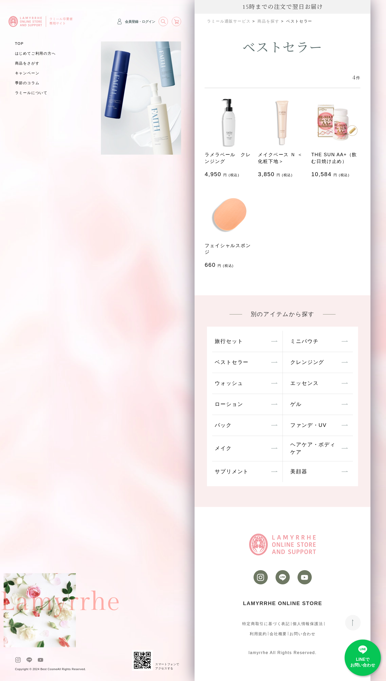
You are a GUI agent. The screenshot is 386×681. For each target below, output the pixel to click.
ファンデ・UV (308, 425)
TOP (19, 43)
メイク (223, 448)
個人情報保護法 (308, 623)
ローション (229, 404)
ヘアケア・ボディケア (312, 448)
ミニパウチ (304, 341)
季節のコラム (27, 83)
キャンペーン (27, 73)
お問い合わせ (303, 634)
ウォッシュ (229, 383)
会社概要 (278, 634)
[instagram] (18, 660)
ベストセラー (232, 362)
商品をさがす (27, 63)
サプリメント (232, 471)
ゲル (296, 404)
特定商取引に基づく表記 (266, 623)
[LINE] (29, 660)
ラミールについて (31, 93)
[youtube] (40, 660)
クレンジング (307, 362)
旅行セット (229, 341)
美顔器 (298, 471)
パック (223, 425)
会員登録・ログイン (136, 21)
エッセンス (304, 383)
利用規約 (258, 634)
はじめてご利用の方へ (35, 53)
